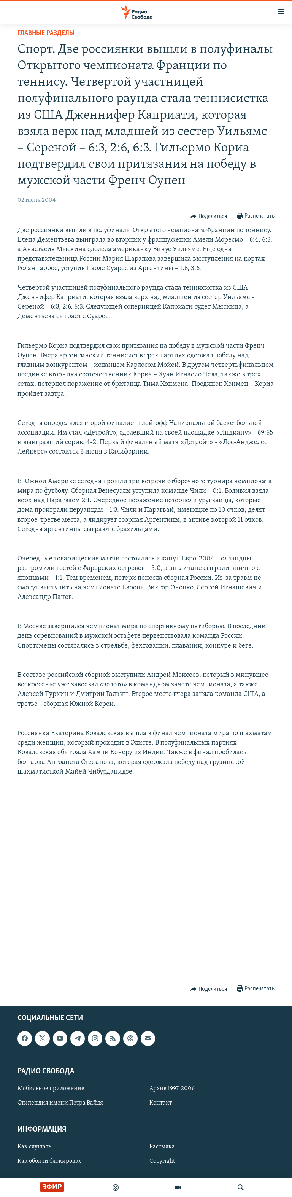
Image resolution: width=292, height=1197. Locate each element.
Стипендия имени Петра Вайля (60, 1103)
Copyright (162, 1162)
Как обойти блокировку (49, 1162)
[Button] (208, 216)
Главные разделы (46, 33)
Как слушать (34, 1147)
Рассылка (162, 1147)
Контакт (160, 1103)
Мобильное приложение (50, 1089)
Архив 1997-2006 (172, 1089)
